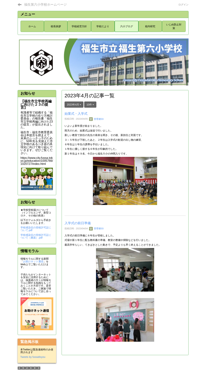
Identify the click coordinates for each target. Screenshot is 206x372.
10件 (90, 104)
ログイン (183, 4)
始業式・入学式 (76, 113)
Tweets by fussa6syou (32, 356)
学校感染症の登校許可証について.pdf (36, 229)
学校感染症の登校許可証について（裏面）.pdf (36, 236)
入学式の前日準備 (78, 223)
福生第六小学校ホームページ (45, 4)
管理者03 (96, 119)
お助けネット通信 (33, 261)
